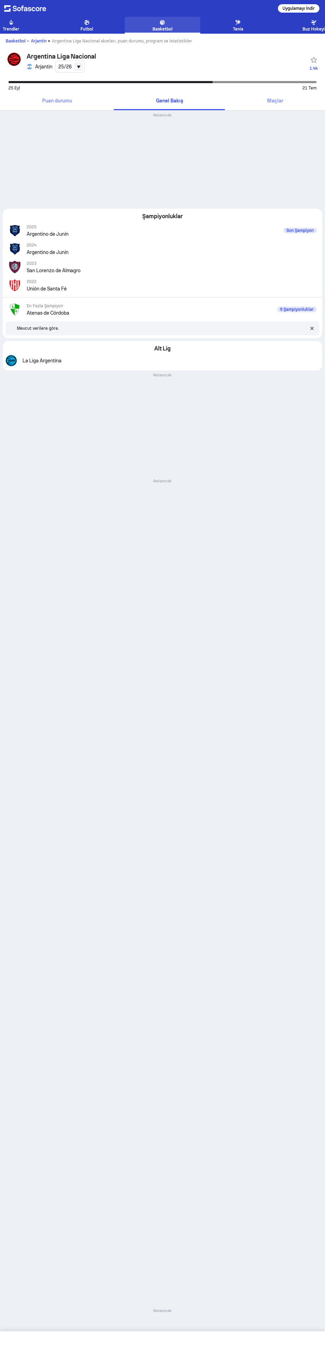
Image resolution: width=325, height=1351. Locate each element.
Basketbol (16, 41)
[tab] (57, 101)
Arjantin (39, 41)
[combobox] (70, 67)
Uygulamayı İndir (298, 8)
